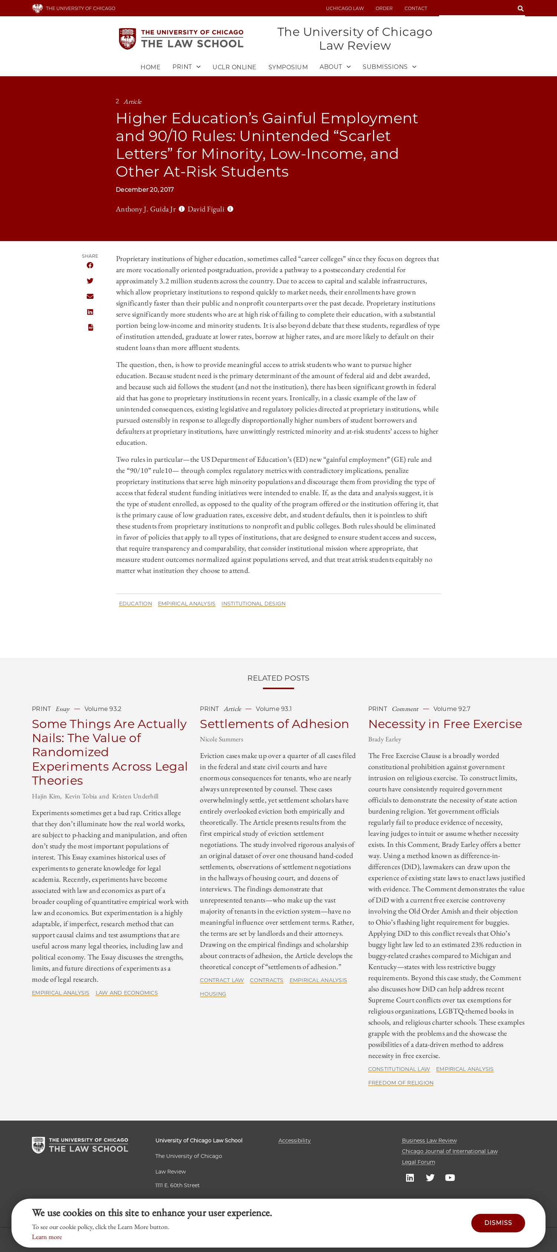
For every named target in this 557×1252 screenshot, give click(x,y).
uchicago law (345, 8)
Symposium (288, 68)
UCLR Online (234, 68)
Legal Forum (418, 1162)
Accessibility (294, 1140)
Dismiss (498, 1222)
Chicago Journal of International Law (450, 1151)
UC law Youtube (450, 1177)
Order (384, 8)
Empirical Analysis (187, 604)
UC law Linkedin (410, 1177)
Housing (213, 995)
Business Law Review (429, 1140)
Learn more (47, 1236)
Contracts (266, 981)
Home (151, 68)
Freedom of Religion (401, 1084)
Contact (416, 8)
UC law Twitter (430, 1177)
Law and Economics (127, 993)
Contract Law (222, 981)
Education (135, 604)
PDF (90, 328)
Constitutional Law (399, 1070)
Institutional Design (253, 604)
